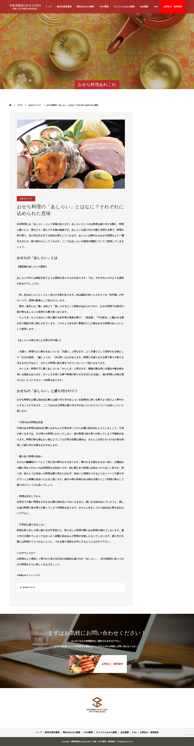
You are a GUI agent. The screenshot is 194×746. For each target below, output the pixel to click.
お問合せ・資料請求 (172, 6)
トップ (48, 6)
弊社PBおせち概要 (85, 6)
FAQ (156, 6)
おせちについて (26, 199)
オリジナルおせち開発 (124, 6)
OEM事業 (104, 6)
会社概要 (144, 6)
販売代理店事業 (64, 6)
